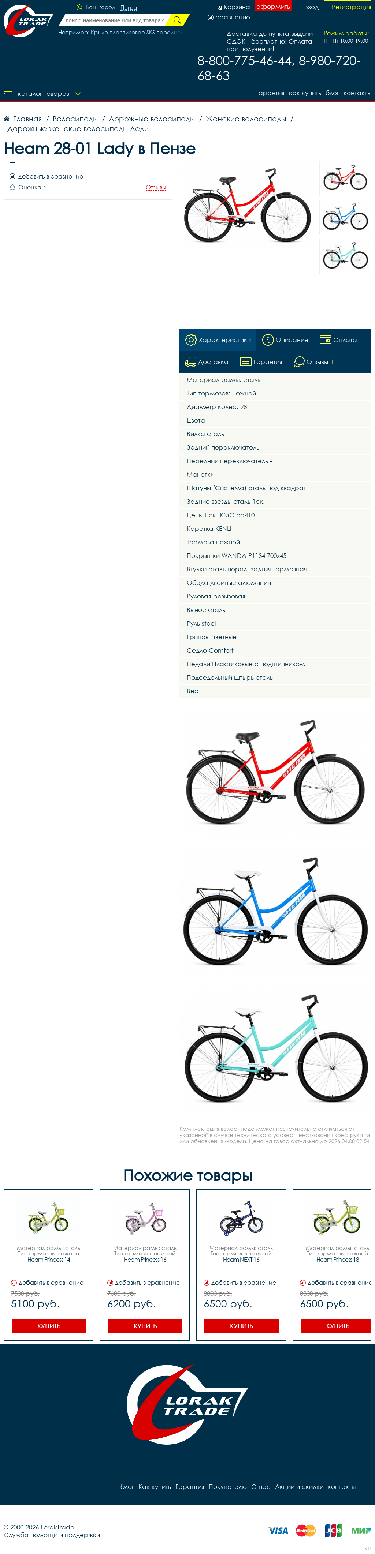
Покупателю (228, 1486)
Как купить (305, 93)
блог (332, 93)
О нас (261, 1486)
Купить (48, 1326)
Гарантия (270, 93)
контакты (357, 93)
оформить (273, 6)
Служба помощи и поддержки (52, 1535)
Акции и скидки (299, 1486)
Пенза (128, 8)
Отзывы (156, 187)
